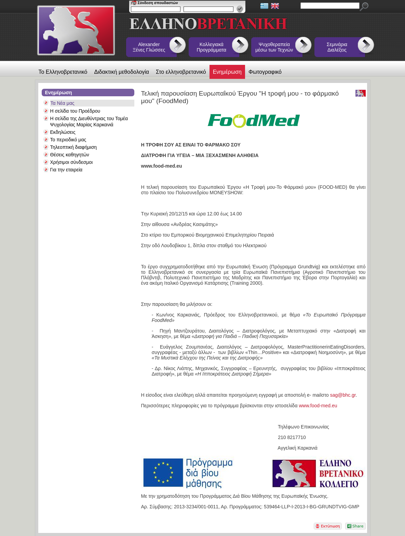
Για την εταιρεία (66, 169)
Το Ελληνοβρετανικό (63, 72)
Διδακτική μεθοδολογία (121, 72)
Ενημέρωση (227, 72)
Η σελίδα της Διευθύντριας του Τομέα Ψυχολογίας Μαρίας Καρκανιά (89, 121)
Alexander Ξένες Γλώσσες (149, 47)
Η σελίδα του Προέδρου (75, 111)
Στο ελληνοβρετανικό (181, 72)
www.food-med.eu (318, 405)
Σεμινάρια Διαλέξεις (337, 47)
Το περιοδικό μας (68, 139)
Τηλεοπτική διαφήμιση (73, 147)
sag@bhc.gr (343, 395)
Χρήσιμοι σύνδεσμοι (71, 162)
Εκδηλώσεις (63, 132)
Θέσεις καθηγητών (69, 154)
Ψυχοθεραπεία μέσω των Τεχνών (274, 47)
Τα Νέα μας (63, 103)
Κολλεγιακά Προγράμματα (212, 47)
